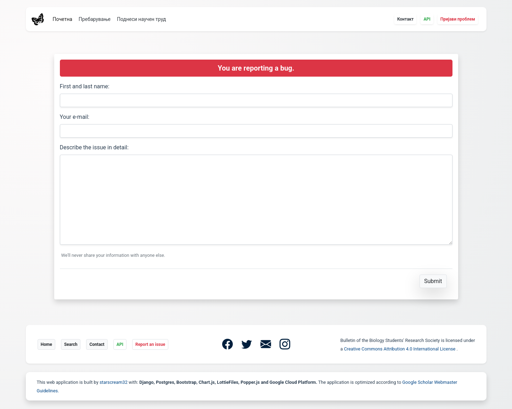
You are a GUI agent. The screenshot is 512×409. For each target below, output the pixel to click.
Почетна (62, 19)
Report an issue (150, 344)
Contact (96, 344)
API (426, 19)
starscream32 (114, 382)
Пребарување (95, 19)
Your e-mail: (75, 117)
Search (71, 344)
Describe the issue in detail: (94, 147)
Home (46, 344)
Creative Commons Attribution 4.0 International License (400, 349)
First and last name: (84, 86)
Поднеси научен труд (141, 19)
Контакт (405, 19)
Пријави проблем (457, 19)
